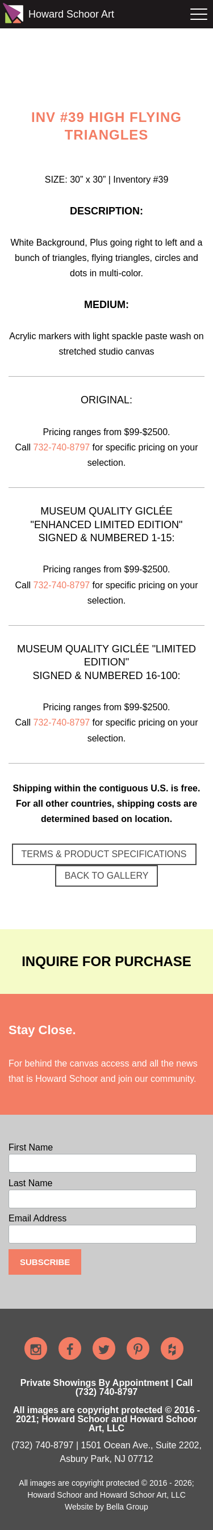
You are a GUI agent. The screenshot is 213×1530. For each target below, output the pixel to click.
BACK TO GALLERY (107, 875)
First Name (31, 1147)
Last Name (30, 1183)
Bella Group (127, 1506)
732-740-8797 (62, 447)
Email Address (37, 1218)
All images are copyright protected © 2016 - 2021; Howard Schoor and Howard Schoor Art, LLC (106, 1419)
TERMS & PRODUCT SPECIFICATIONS (104, 854)
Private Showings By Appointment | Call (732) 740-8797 (106, 1387)
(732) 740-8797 (42, 1445)
